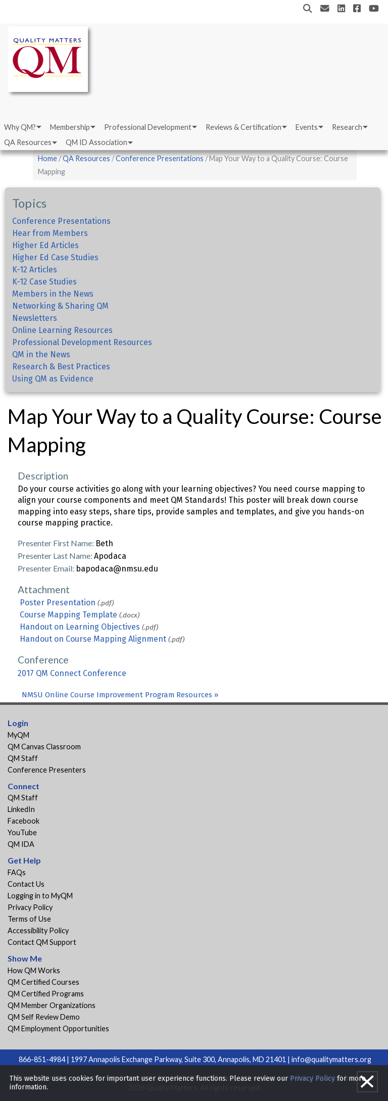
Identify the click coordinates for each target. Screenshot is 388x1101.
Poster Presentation (57, 602)
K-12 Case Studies (44, 281)
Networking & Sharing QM (60, 306)
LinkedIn (21, 809)
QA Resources (28, 142)
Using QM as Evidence (52, 379)
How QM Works (34, 970)
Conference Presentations (160, 158)
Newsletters (34, 318)
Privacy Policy (30, 907)
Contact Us (26, 884)
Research (347, 127)
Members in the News (52, 294)
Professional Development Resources (82, 342)
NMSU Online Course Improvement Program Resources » (120, 694)
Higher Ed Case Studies (55, 257)
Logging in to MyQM (40, 895)
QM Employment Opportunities (58, 1028)
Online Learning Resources (62, 330)
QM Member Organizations (51, 1005)
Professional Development (147, 127)
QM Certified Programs (46, 993)
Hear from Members (50, 233)
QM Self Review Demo (44, 1017)
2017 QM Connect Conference (72, 673)
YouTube (22, 832)
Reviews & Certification (243, 127)
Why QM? (20, 127)
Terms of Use (29, 919)
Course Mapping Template (68, 614)
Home (47, 158)
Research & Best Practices (61, 366)
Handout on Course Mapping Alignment (93, 639)
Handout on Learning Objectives (80, 627)
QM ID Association (96, 142)
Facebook (23, 821)
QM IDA (21, 844)
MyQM (18, 735)
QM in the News (41, 354)
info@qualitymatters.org (331, 1059)
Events (307, 127)
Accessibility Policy (38, 930)
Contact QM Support (42, 942)
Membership (70, 127)
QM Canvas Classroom (44, 746)
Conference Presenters (47, 769)
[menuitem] (22, 127)
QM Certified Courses (43, 982)
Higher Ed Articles (45, 245)
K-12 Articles (34, 269)
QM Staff (23, 758)
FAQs (17, 872)
